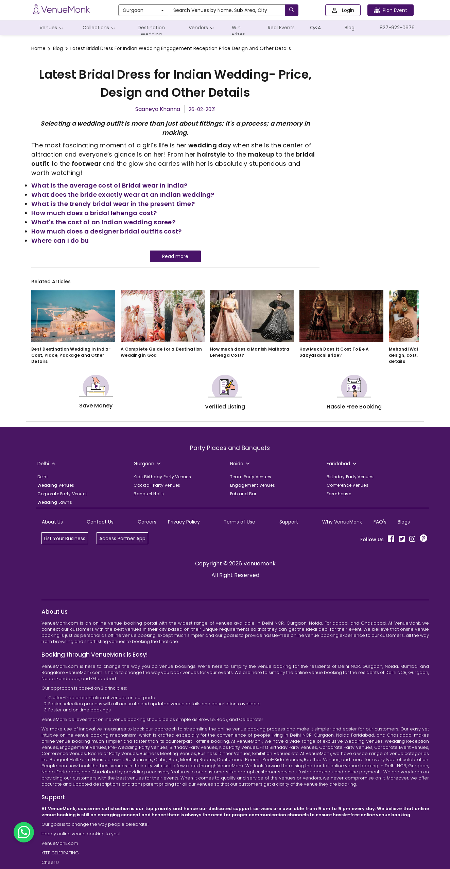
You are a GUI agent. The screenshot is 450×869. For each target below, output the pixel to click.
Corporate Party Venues (62, 494)
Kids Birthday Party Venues (162, 477)
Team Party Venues (250, 477)
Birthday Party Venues (350, 477)
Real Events (281, 27)
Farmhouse (339, 494)
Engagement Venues (252, 485)
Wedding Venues (55, 485)
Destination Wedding (151, 29)
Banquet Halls (149, 494)
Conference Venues (347, 485)
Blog (349, 27)
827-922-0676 (397, 27)
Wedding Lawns (54, 502)
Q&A (315, 27)
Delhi (42, 477)
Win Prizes (238, 31)
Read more (175, 256)
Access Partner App (122, 538)
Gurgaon (143, 10)
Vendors (203, 27)
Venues (52, 27)
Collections (100, 27)
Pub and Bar (243, 494)
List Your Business (64, 538)
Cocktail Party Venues (157, 485)
